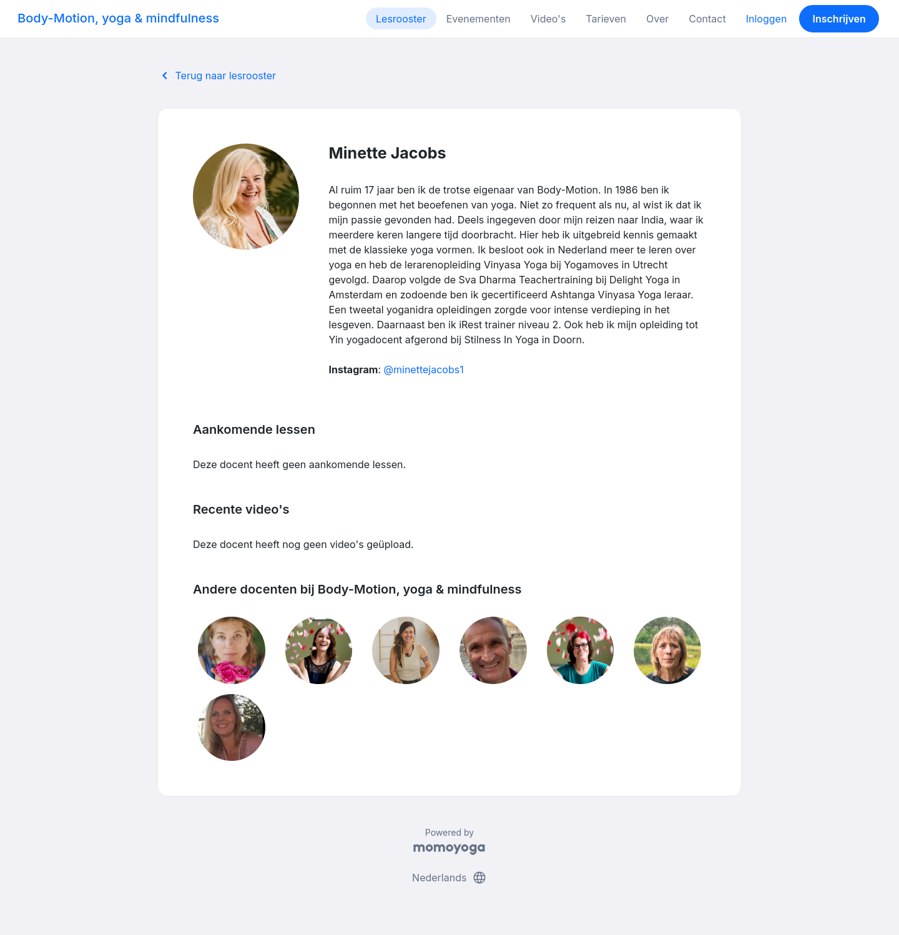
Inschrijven (839, 18)
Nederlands (449, 877)
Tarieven (606, 18)
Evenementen (478, 18)
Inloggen (766, 18)
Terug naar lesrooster (216, 75)
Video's (548, 18)
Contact (707, 18)
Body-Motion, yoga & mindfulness (118, 18)
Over (657, 18)
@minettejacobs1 (424, 369)
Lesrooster (401, 18)
